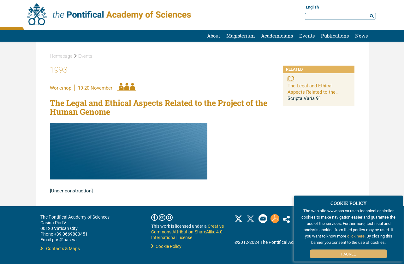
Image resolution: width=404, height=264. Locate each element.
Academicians (277, 35)
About (213, 35)
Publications (335, 35)
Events (307, 35)
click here (356, 236)
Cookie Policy (166, 246)
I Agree (348, 254)
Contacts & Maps (60, 248)
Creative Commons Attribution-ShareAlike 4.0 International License (187, 231)
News (361, 35)
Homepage (61, 56)
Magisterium (240, 35)
